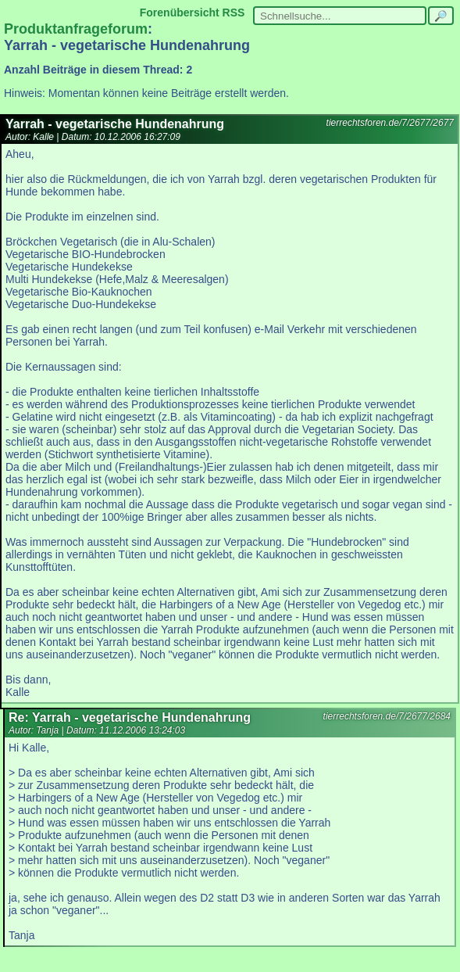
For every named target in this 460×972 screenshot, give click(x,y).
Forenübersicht (179, 12)
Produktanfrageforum (76, 29)
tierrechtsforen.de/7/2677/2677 (390, 122)
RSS (234, 12)
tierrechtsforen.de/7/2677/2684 (387, 716)
